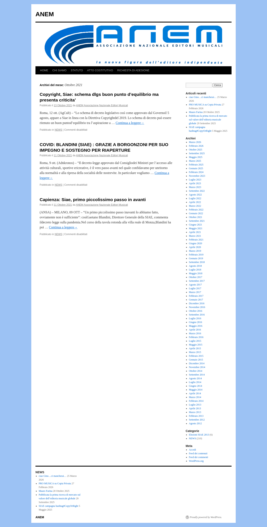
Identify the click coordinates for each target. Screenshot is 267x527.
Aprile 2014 (195, 393)
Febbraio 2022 (196, 209)
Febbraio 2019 (196, 254)
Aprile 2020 (195, 247)
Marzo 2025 (195, 160)
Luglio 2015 (195, 340)
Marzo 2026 (195, 142)
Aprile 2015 (195, 348)
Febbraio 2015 (196, 355)
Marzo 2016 (195, 333)
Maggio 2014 (195, 389)
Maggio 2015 (195, 344)
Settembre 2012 (197, 419)
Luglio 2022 (195, 198)
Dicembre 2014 (196, 363)
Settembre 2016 (197, 314)
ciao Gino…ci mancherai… (203, 97)
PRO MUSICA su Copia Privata (205, 104)
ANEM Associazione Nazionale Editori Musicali (102, 105)
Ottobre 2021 (195, 217)
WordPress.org (196, 460)
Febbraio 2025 (196, 164)
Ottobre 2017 (195, 277)
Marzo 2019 (195, 250)
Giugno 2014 (195, 385)
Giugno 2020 (195, 243)
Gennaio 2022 (196, 213)
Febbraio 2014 (196, 400)
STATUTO (77, 70)
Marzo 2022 (195, 205)
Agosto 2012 (195, 423)
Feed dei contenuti (198, 453)
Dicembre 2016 (196, 303)
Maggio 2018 (195, 273)
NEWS (58, 129)
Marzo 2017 (195, 292)
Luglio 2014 (195, 382)
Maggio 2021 (195, 228)
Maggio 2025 (195, 157)
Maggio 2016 (195, 325)
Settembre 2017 (197, 280)
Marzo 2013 (195, 412)
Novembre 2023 (197, 175)
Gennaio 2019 (196, 258)
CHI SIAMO (59, 70)
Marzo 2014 (195, 397)
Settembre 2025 (197, 153)
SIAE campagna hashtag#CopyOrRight (58, 505)
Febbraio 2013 (196, 415)
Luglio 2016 (195, 318)
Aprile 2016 (195, 329)
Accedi (192, 449)
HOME (44, 70)
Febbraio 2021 (196, 239)
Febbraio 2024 (196, 172)
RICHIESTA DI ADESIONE (133, 70)
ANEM (44, 14)
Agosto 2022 (195, 194)
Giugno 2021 (195, 224)
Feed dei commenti (198, 457)
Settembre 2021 (197, 220)
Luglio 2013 (195, 404)
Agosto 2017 (195, 284)
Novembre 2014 (197, 367)
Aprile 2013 (195, 408)
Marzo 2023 (195, 187)
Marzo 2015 (195, 352)
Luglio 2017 (195, 288)
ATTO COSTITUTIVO (100, 70)
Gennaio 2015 (196, 359)
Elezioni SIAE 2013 (199, 434)
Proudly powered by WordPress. (206, 517)
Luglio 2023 (195, 179)
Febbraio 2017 (196, 295)
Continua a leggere (130, 123)
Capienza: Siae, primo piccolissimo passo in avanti (93, 199)
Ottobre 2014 (195, 370)
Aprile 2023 (195, 183)
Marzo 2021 (195, 235)
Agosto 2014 (195, 378)
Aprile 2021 (195, 232)
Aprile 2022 (195, 202)
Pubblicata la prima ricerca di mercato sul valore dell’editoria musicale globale (208, 119)
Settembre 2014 (197, 374)
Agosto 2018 (195, 265)
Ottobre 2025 (195, 149)
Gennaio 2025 (196, 168)
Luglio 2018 (195, 269)
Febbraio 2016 (196, 337)
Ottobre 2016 (195, 310)
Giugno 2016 (195, 322)
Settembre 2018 (197, 262)
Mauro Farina (196, 112)
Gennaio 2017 (196, 299)
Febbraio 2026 (196, 145)
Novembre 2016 (197, 307)
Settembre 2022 (197, 190)
